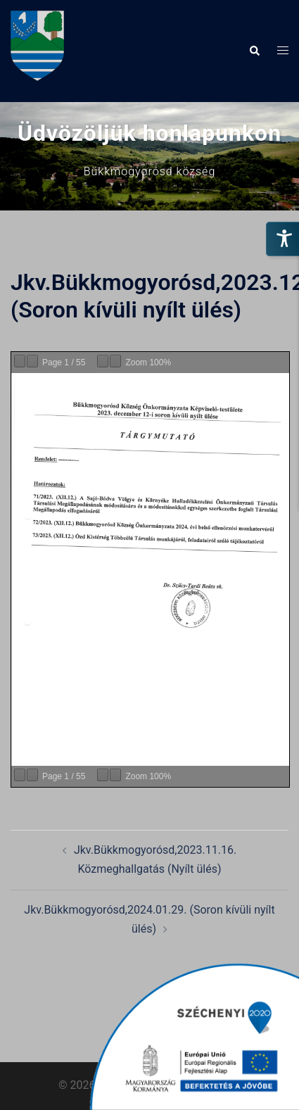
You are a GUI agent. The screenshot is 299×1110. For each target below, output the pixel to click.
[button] (254, 50)
